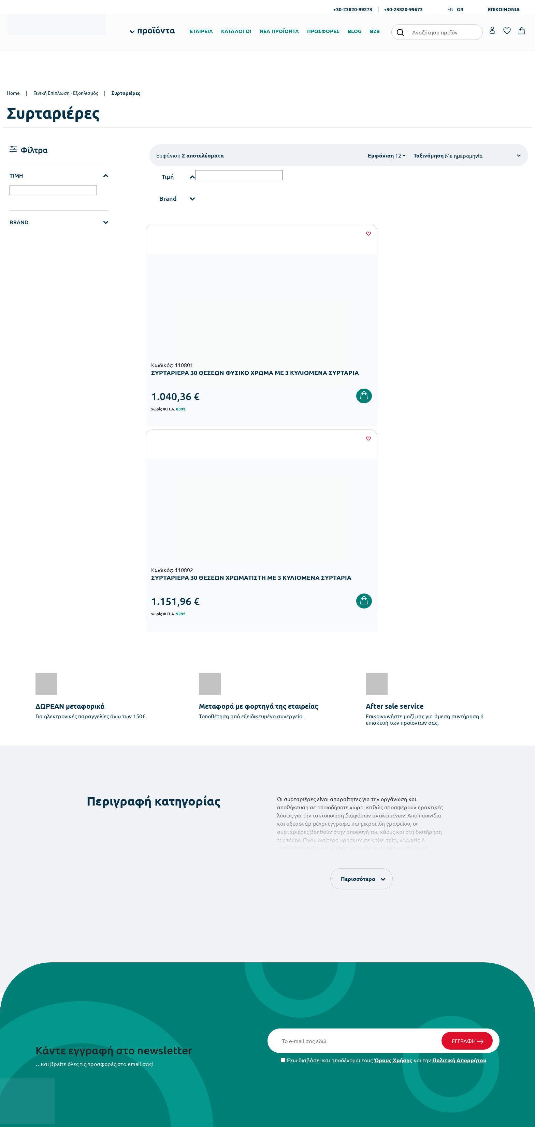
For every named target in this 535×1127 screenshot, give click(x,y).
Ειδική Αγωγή (198, 1042)
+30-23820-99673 (403, 9)
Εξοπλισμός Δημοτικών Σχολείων (218, 998)
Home (13, 93)
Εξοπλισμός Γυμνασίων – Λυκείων (219, 1009)
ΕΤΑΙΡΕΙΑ (201, 31)
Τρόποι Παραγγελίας (382, 957)
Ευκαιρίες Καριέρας (293, 1001)
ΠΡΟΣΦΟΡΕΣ (323, 31)
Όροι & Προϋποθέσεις (384, 1001)
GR (460, 9)
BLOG (355, 31)
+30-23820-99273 (352, 9)
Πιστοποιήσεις (287, 968)
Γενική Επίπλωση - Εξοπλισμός (65, 93)
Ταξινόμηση (429, 155)
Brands (280, 990)
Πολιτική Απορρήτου (459, 850)
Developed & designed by (267, 1118)
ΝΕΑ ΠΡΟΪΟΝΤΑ (279, 31)
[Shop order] (482, 155)
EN (450, 9)
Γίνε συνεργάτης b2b (294, 1012)
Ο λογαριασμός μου (470, 957)
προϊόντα (156, 30)
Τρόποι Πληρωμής (379, 968)
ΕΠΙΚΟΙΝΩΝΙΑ (504, 9)
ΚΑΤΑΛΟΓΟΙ (236, 31)
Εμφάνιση (381, 155)
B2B (375, 31)
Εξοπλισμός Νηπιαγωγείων (212, 987)
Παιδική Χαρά (198, 1020)
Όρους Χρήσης (393, 850)
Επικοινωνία (463, 979)
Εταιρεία (281, 957)
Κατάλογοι (283, 979)
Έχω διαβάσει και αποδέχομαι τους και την (383, 850)
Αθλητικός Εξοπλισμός (207, 1031)
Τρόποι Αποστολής (380, 979)
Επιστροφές (373, 990)
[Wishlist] (259, 233)
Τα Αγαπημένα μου (469, 968)
